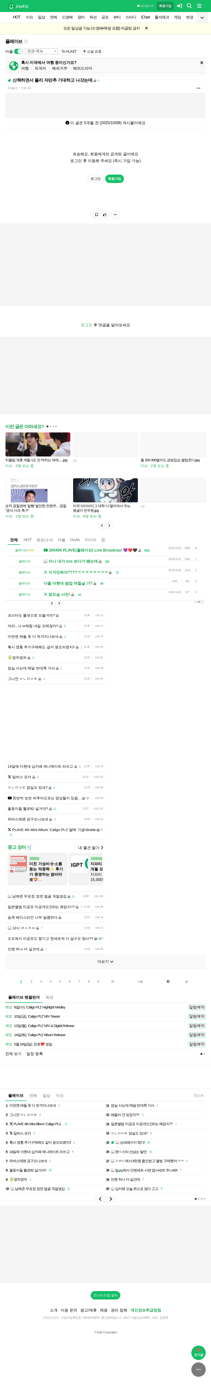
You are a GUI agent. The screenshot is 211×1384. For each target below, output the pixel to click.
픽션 (93, 17)
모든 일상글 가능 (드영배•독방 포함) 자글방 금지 (101, 28)
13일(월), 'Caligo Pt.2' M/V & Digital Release (39, 1026)
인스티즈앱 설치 (105, 1295)
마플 (61, 540)
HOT (16, 17)
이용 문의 (69, 1310)
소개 (54, 1310)
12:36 (198, 1095)
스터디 (130, 17)
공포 (105, 17)
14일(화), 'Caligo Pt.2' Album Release (35, 1035)
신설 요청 (92, 51)
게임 (177, 17)
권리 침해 (119, 1310)
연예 (53, 17)
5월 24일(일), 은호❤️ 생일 (28, 1044)
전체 (14, 540)
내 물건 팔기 (90, 848)
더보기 (105, 961)
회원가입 (165, 6)
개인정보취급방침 (145, 1310)
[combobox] (41, 51)
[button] (102, 525)
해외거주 (59, 68)
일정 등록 (34, 1054)
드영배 (67, 17)
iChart (145, 17)
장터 (81, 17)
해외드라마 (82, 68)
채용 (104, 1310)
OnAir (75, 540)
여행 (25, 68)
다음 (140, 981)
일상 (41, 17)
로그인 (96, 179)
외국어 (40, 68)
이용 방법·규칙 (145, 6)
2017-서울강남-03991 (136, 1317)
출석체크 (162, 17)
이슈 (29, 17)
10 (112, 981)
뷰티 (117, 17)
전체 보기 (13, 1054)
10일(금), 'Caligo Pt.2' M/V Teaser (32, 1016)
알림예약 (197, 1007)
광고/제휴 (88, 1310)
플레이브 (13, 41)
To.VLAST (68, 51)
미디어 (90, 540)
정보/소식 (44, 540)
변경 (189, 17)
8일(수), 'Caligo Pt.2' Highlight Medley (35, 1007)
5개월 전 (13, 88)
